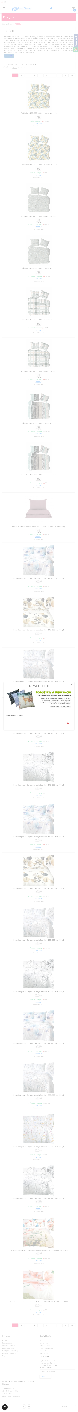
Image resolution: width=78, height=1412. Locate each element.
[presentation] (20, 722)
